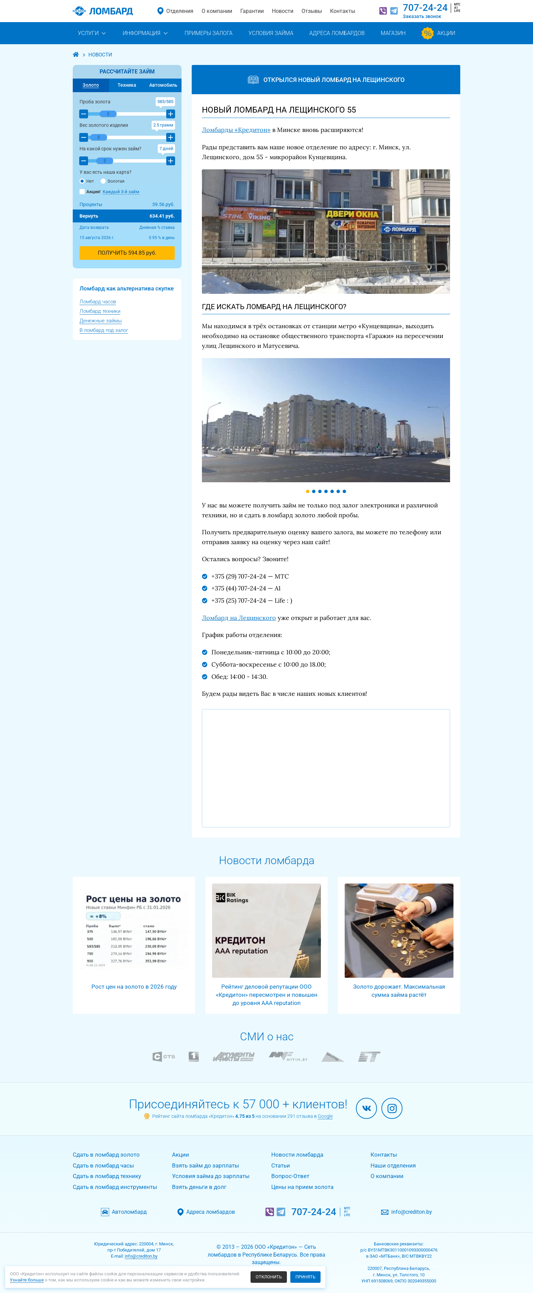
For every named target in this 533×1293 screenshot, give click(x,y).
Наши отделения (393, 1165)
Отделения (179, 11)
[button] (83, 114)
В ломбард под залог (104, 330)
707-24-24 (425, 7)
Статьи (280, 1165)
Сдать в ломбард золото (106, 1154)
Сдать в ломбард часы (103, 1165)
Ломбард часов (98, 302)
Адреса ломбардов (213, 1212)
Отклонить (269, 1276)
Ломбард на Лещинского (239, 618)
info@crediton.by (409, 1212)
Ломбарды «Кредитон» (236, 130)
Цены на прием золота (302, 1186)
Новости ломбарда (297, 1154)
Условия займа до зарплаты (211, 1176)
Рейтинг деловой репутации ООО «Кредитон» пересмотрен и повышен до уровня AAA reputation (266, 994)
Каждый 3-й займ (121, 191)
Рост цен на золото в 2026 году (134, 986)
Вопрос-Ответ (290, 1176)
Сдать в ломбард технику (107, 1176)
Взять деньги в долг (199, 1186)
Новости (282, 11)
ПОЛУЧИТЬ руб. (127, 253)
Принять (305, 1276)
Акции (180, 1154)
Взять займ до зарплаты (205, 1165)
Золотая (112, 181)
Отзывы (312, 11)
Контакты (342, 11)
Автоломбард (132, 1212)
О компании (217, 11)
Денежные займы (101, 321)
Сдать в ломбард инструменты (115, 1186)
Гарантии (252, 11)
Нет (87, 181)
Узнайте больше (27, 1279)
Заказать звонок (422, 16)
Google (325, 1116)
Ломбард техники (100, 311)
